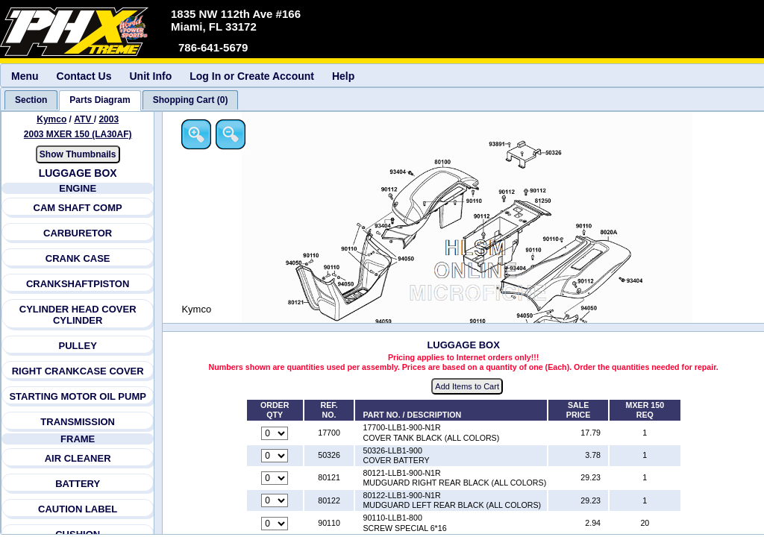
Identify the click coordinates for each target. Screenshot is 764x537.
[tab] (30, 100)
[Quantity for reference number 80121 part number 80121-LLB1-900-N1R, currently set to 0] (275, 479)
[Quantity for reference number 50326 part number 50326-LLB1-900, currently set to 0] (275, 455)
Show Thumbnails (78, 154)
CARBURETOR (77, 233)
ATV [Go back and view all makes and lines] (84, 119)
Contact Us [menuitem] (84, 76)
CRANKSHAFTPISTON (77, 283)
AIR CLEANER (78, 458)
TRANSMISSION (78, 421)
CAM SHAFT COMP (78, 207)
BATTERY (77, 483)
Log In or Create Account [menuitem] (252, 76)
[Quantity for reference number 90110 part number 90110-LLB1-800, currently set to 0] (275, 523)
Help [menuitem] (343, 76)
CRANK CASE (78, 258)
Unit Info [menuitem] (150, 76)
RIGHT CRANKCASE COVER (78, 371)
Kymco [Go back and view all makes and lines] (51, 119)
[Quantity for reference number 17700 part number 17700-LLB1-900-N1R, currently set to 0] (275, 433)
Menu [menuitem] (25, 76)
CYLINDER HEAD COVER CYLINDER (78, 315)
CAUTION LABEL (77, 509)
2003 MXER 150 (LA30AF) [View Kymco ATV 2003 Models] (78, 134)
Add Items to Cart (468, 387)
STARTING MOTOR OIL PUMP (78, 396)
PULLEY (78, 345)
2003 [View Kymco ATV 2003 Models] (109, 119)
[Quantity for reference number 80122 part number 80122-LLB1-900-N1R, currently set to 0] (275, 501)
